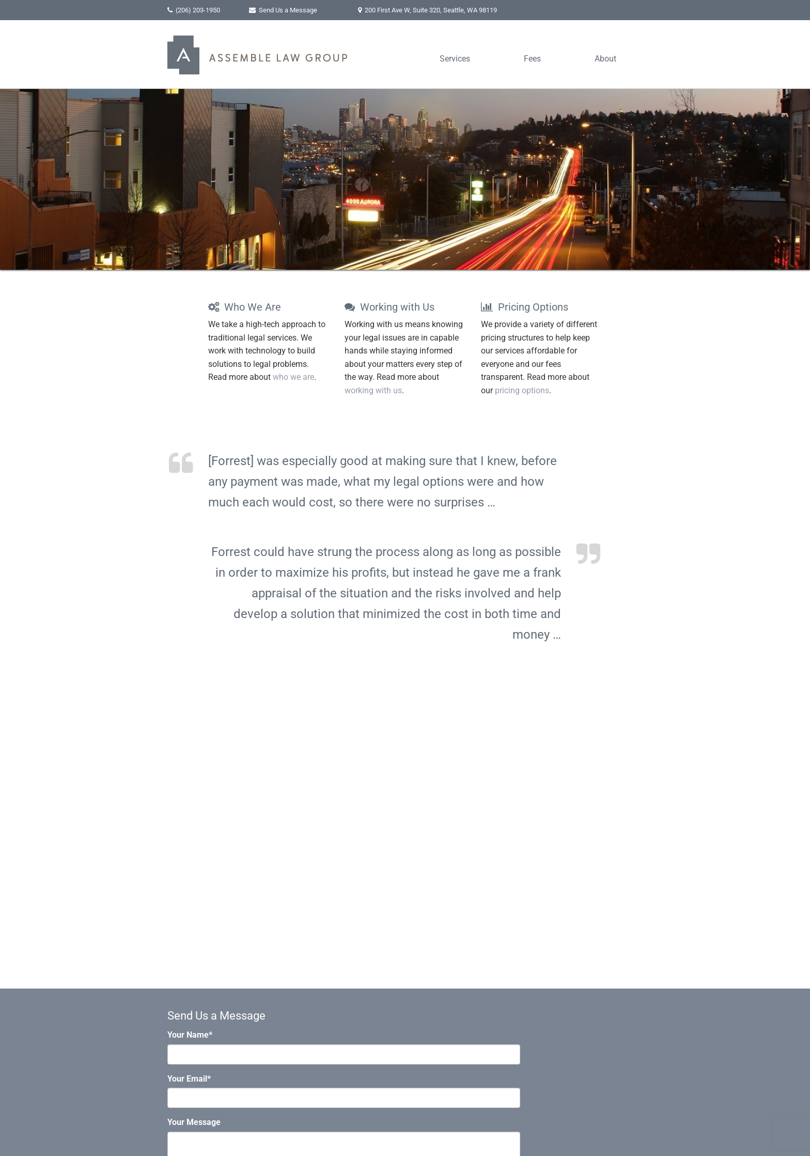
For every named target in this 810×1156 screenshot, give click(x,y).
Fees (532, 59)
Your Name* (189, 1035)
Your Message (194, 1122)
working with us (373, 390)
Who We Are (244, 307)
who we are (293, 377)
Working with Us (389, 307)
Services (455, 59)
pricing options (522, 390)
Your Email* (189, 1079)
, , (431, 10)
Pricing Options (524, 307)
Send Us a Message (288, 10)
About (605, 59)
